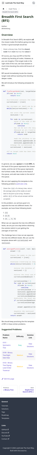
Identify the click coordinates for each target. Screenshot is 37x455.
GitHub (5, 429)
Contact (5, 439)
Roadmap (5, 415)
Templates (5, 418)
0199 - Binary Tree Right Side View (7, 355)
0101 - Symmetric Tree (7, 345)
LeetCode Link (21, 184)
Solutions (5, 409)
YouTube (6, 436)
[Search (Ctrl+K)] (33, 3)
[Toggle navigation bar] (3, 2)
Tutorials (5, 406)
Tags (3, 412)
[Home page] (3, 8)
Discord (5, 433)
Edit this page (8, 379)
